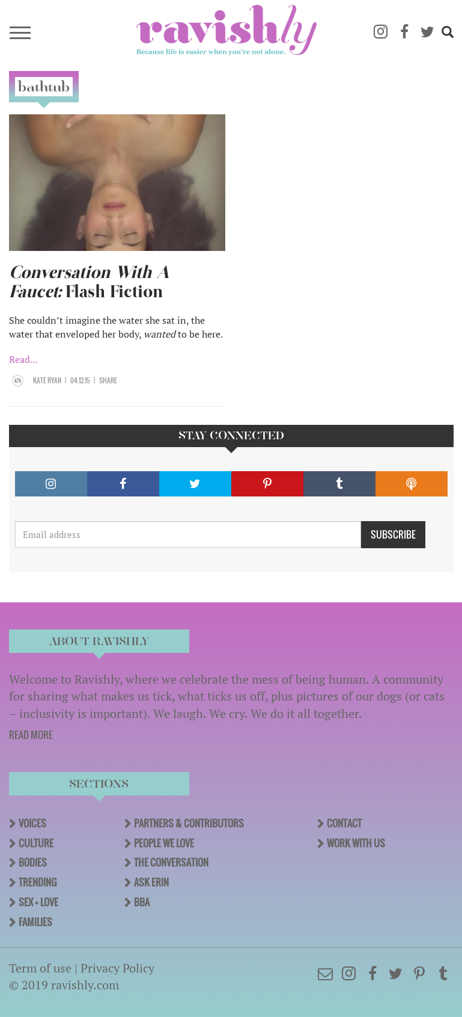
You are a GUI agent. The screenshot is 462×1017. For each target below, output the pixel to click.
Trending (37, 882)
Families (35, 922)
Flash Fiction (89, 282)
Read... (23, 359)
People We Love (164, 843)
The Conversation (171, 862)
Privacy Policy (117, 968)
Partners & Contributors (189, 823)
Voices (32, 823)
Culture (36, 843)
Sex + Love (38, 902)
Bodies (33, 862)
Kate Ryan (47, 380)
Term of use (40, 968)
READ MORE (31, 735)
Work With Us (356, 843)
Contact (344, 823)
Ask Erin (151, 882)
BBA (142, 902)
